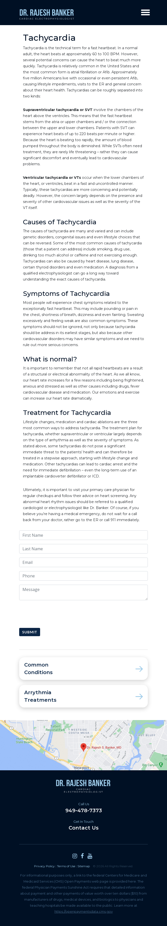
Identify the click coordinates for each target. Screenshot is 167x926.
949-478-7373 (83, 807)
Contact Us (83, 825)
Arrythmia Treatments (83, 696)
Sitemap (83, 866)
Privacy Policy (44, 866)
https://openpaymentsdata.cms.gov (83, 911)
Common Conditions (83, 668)
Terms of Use (66, 866)
